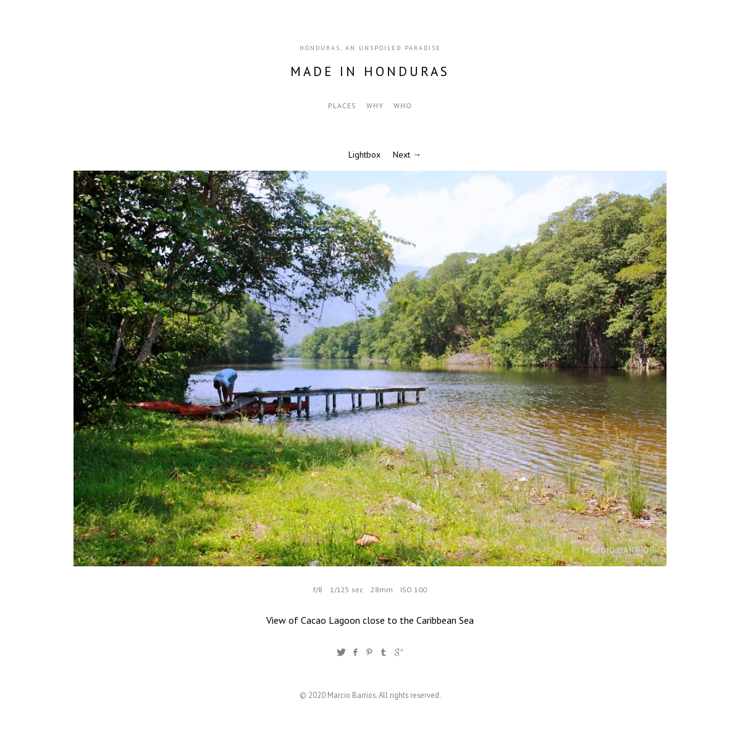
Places (342, 105)
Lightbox (364, 154)
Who (402, 105)
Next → (407, 154)
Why (375, 105)
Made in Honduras (370, 71)
